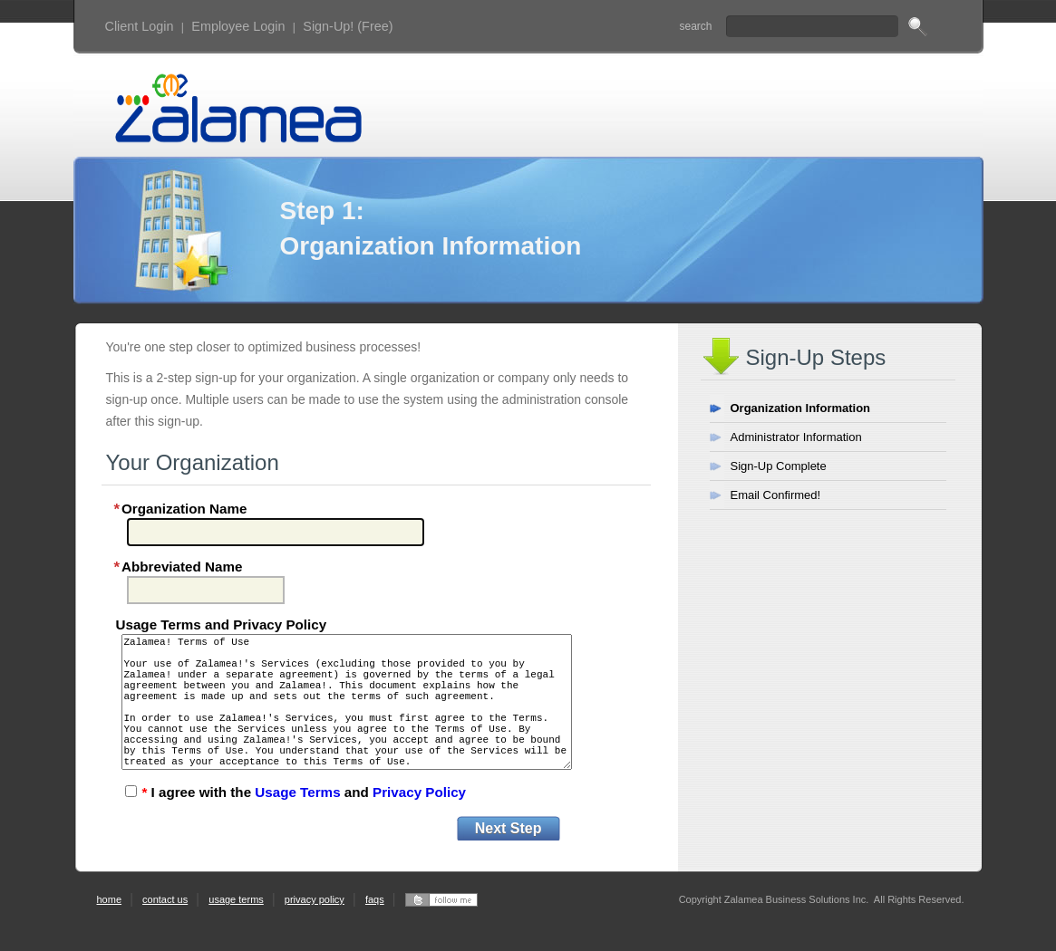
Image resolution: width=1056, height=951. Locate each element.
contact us (165, 932)
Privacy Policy (419, 824)
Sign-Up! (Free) (347, 26)
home (109, 932)
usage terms (236, 932)
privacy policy (314, 932)
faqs (374, 932)
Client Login (139, 26)
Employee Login (238, 26)
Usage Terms (297, 824)
